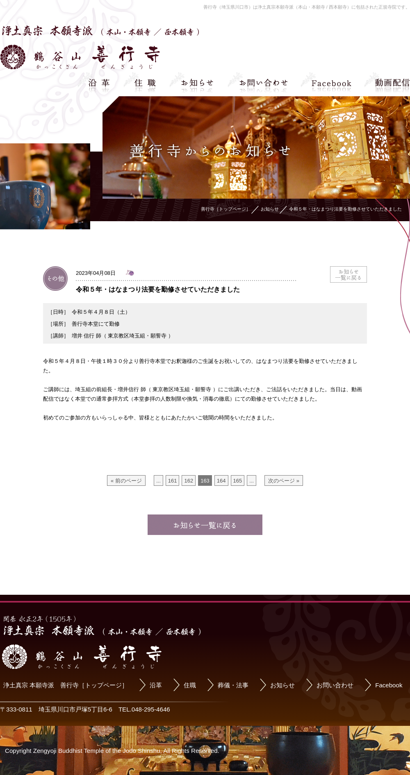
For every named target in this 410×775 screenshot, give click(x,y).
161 (172, 481)
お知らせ (282, 685)
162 (188, 481)
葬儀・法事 (233, 685)
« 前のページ (126, 481)
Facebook (388, 685)
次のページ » (283, 481)
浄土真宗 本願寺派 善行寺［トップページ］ (65, 685)
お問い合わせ (335, 685)
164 (221, 481)
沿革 (156, 685)
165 (237, 481)
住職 (190, 685)
